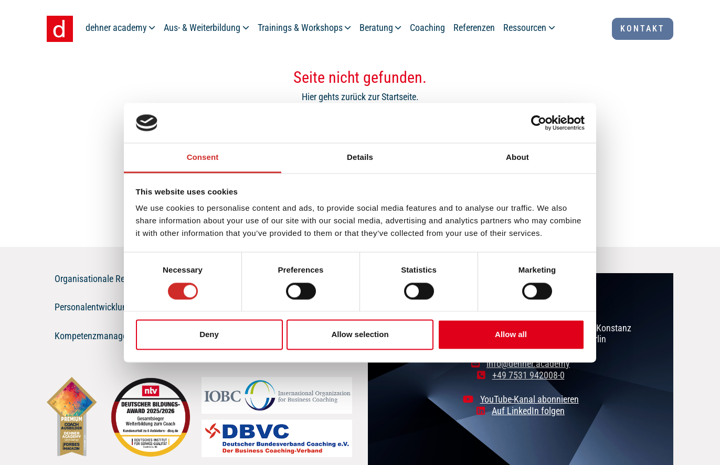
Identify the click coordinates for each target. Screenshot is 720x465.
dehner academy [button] (116, 27)
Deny (209, 334)
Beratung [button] (376, 27)
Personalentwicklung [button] (93, 306)
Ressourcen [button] (524, 27)
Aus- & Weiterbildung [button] (202, 27)
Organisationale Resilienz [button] (102, 278)
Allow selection (359, 334)
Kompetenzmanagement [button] (100, 335)
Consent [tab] (203, 157)
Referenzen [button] (474, 27)
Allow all (511, 334)
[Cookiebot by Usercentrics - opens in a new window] (539, 123)
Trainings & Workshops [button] (300, 27)
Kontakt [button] (642, 29)
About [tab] (517, 157)
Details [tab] (360, 157)
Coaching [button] (427, 27)
